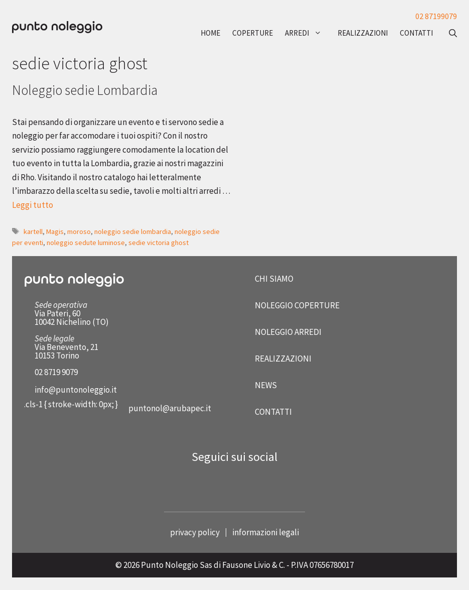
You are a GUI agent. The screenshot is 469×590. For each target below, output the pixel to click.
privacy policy (195, 532)
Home (210, 33)
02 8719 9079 (56, 372)
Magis (55, 231)
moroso (79, 231)
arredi (308, 33)
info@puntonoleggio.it (76, 389)
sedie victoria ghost (158, 242)
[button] (448, 33)
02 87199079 (436, 16)
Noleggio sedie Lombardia (85, 89)
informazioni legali (265, 532)
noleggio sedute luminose (86, 242)
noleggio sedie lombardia (132, 231)
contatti (416, 33)
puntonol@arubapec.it (169, 408)
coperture (252, 33)
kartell (33, 231)
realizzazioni (363, 33)
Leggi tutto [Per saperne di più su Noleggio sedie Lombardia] (32, 204)
